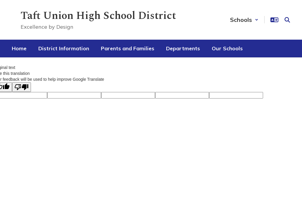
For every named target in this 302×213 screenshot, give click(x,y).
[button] (244, 19)
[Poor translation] (21, 87)
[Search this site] (287, 20)
